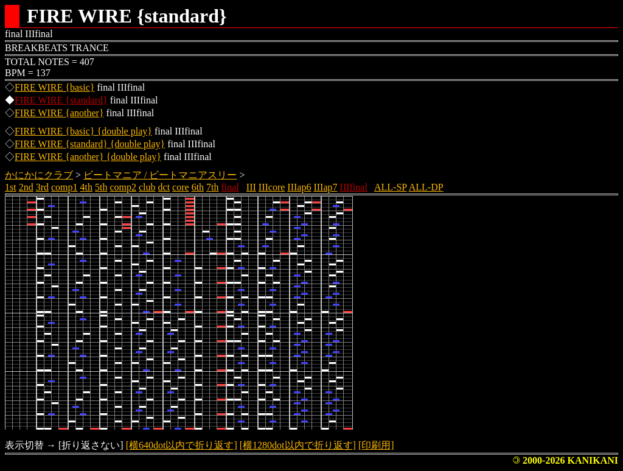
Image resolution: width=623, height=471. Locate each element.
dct (164, 187)
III (251, 187)
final (230, 187)
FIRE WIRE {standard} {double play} (90, 144)
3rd (42, 187)
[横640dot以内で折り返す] (181, 445)
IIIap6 (299, 187)
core (180, 187)
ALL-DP (426, 187)
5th (101, 187)
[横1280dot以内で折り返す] (298, 445)
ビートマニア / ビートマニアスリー (160, 175)
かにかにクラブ (39, 175)
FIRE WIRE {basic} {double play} (83, 131)
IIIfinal (353, 187)
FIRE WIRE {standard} (61, 100)
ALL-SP (390, 187)
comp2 (123, 187)
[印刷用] (376, 445)
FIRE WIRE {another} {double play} (88, 157)
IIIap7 (325, 187)
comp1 (64, 187)
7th (212, 187)
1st (10, 187)
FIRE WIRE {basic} (55, 87)
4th (86, 187)
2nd (26, 187)
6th (198, 187)
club (147, 187)
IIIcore (272, 187)
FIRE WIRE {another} (59, 113)
